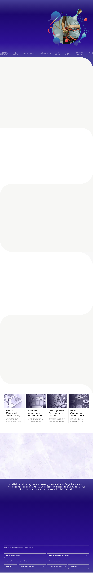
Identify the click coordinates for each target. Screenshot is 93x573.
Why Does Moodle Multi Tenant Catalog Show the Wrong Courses (13, 415)
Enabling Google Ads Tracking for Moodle (56, 413)
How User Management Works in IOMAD (77, 413)
